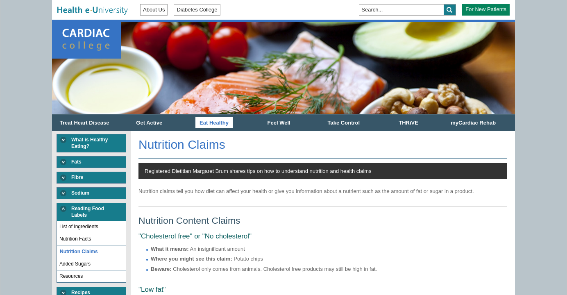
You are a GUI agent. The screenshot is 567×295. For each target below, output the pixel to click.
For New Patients (485, 9)
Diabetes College (197, 10)
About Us (154, 10)
